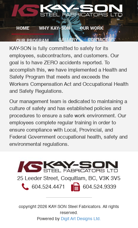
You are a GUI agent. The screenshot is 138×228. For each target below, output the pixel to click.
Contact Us (101, 39)
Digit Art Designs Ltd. (81, 219)
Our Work (91, 28)
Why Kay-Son (54, 28)
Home (22, 28)
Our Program (32, 40)
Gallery (68, 39)
